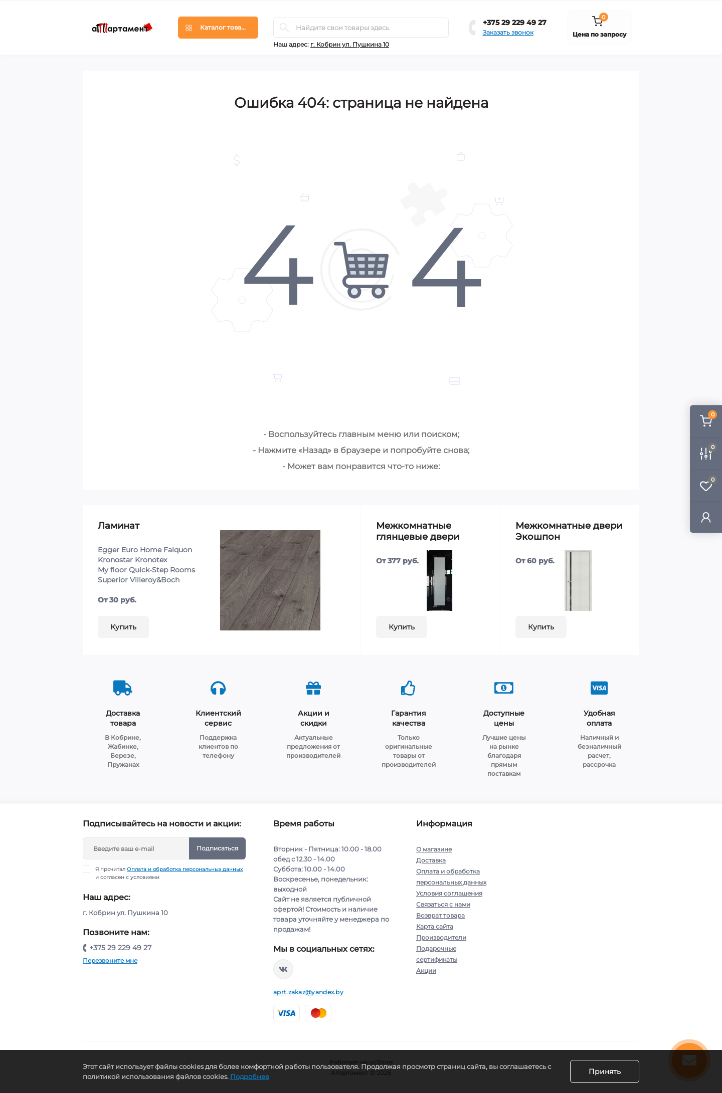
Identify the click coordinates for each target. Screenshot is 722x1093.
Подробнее (249, 1076)
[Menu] (218, 28)
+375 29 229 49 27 (515, 22)
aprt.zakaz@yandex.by (308, 992)
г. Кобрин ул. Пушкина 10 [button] (349, 44)
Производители (441, 937)
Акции (426, 970)
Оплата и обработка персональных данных (185, 869)
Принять (605, 1071)
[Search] (284, 28)
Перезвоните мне (110, 960)
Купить (123, 626)
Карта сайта (434, 926)
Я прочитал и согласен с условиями (169, 873)
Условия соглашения (449, 893)
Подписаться (217, 848)
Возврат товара (440, 915)
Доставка (431, 860)
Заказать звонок (508, 32)
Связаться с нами (443, 904)
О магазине (434, 849)
